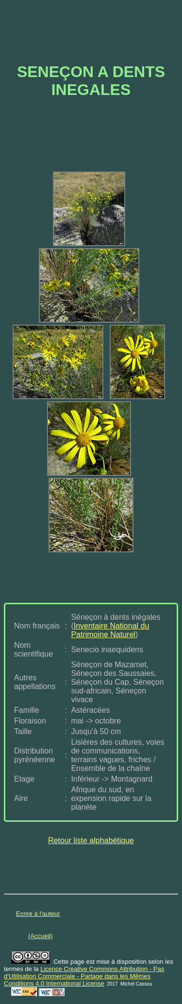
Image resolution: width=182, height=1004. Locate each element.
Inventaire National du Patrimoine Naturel (110, 630)
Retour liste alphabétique (91, 840)
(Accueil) (40, 936)
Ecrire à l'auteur (38, 913)
